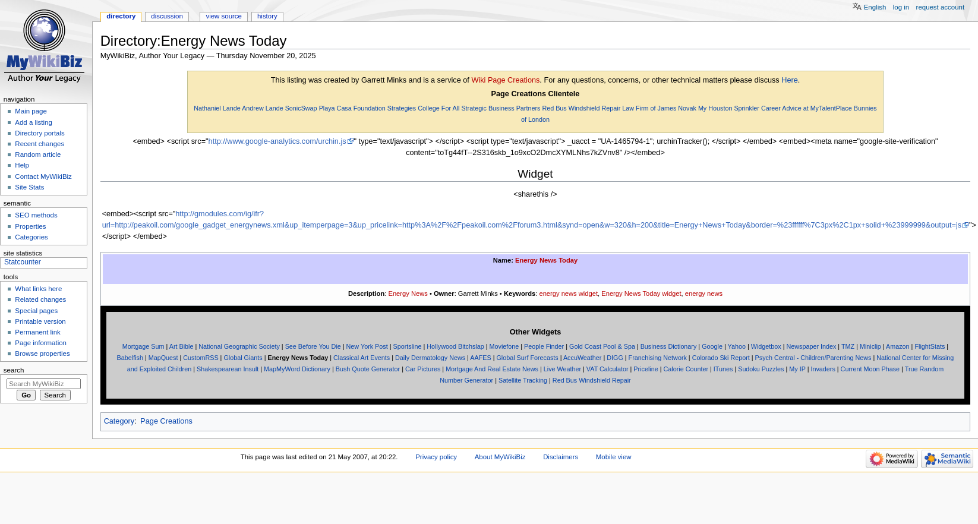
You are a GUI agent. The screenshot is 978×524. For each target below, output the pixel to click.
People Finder (544, 346)
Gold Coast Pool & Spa (602, 346)
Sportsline (407, 346)
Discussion (166, 16)
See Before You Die (313, 346)
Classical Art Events (361, 357)
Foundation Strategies (385, 108)
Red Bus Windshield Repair (581, 108)
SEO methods (36, 215)
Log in (901, 7)
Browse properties (42, 353)
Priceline (645, 369)
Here (789, 80)
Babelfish (130, 357)
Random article (38, 154)
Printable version (40, 321)
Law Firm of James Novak (659, 108)
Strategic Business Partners (500, 108)
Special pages (36, 310)
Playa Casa (335, 108)
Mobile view (614, 456)
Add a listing (33, 122)
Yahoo (737, 346)
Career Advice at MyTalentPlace (806, 108)
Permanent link (37, 332)
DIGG (615, 357)
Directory (120, 16)
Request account (940, 7)
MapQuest (163, 357)
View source (223, 16)
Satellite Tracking (523, 380)
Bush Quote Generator (368, 369)
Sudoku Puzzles (761, 369)
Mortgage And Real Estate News (492, 369)
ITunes (723, 369)
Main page (31, 111)
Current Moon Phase (870, 369)
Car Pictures (422, 369)
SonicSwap (301, 108)
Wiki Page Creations (505, 80)
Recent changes (39, 143)
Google (712, 346)
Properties (30, 226)
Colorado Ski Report (721, 357)
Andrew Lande (262, 108)
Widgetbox (766, 346)
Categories (31, 237)
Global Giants (242, 357)
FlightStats (929, 346)
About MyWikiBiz (500, 456)
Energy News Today (546, 260)
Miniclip (870, 346)
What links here (38, 288)
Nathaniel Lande (217, 108)
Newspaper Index (811, 346)
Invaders (822, 369)
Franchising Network (658, 357)
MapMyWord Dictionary (297, 369)
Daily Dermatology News (430, 357)
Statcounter (22, 262)
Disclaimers (560, 456)
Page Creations (166, 421)
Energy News (407, 293)
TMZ (847, 346)
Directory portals (39, 133)
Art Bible (181, 346)
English (875, 7)
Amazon (898, 346)
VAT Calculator (607, 369)
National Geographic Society (239, 346)
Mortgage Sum (143, 346)
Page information (41, 342)
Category (119, 421)
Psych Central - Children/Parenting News (813, 357)
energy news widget (568, 293)
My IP (797, 369)
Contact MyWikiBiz (43, 176)
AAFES (480, 357)
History (267, 16)
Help (22, 165)
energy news (704, 293)
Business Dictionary (669, 346)
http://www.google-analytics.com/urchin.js (277, 141)
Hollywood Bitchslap (455, 346)
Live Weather (562, 369)
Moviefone (504, 346)
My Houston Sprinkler (728, 108)
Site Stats (29, 187)
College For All (438, 108)
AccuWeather (582, 357)
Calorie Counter (686, 369)
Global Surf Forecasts (527, 357)
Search (14, 370)
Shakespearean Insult (227, 369)
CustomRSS (200, 357)
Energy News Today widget (641, 293)
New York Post (367, 346)
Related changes (40, 299)
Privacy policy (436, 456)
